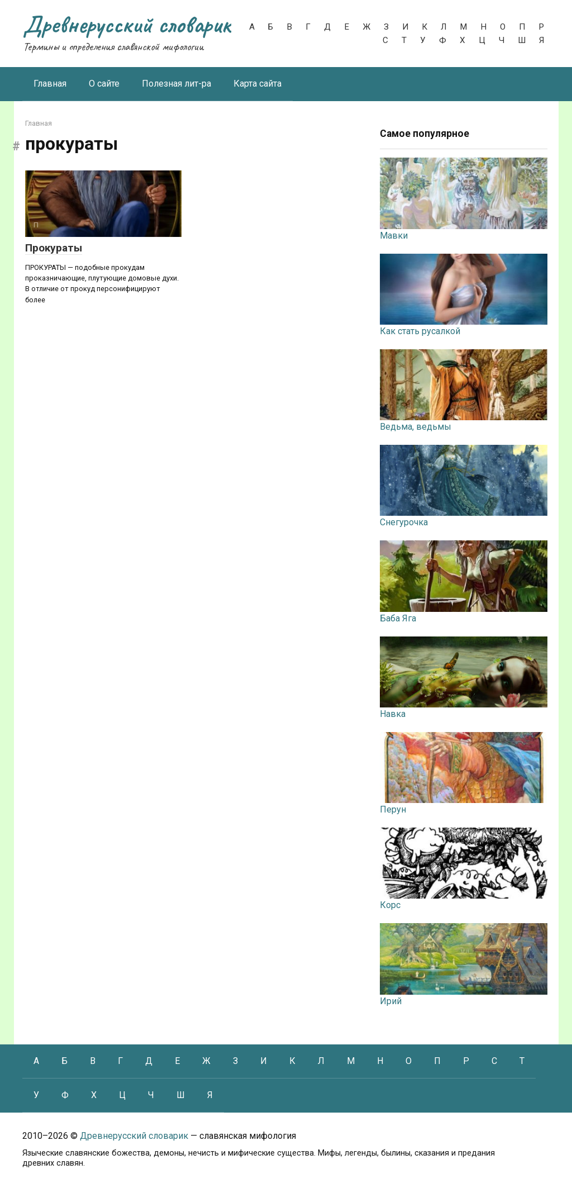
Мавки (394, 235)
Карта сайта (257, 83)
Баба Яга (398, 618)
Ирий (391, 1001)
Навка (393, 714)
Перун (393, 809)
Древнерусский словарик (127, 24)
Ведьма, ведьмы (415, 426)
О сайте (104, 83)
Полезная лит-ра (176, 83)
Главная (50, 83)
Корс (390, 905)
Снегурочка (404, 522)
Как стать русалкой (420, 331)
